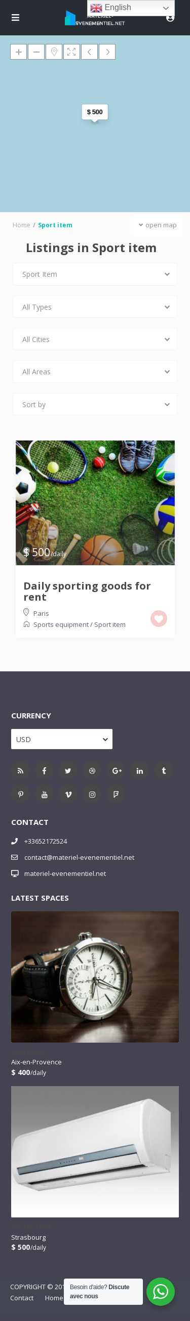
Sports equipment (61, 624)
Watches (27, 1052)
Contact (21, 1297)
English (110, 8)
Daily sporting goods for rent (87, 591)
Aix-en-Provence (36, 1061)
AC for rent (31, 1226)
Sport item (110, 624)
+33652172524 (45, 841)
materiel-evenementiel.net (65, 873)
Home (54, 1297)
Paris (41, 613)
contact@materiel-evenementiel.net (79, 857)
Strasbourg (28, 1237)
